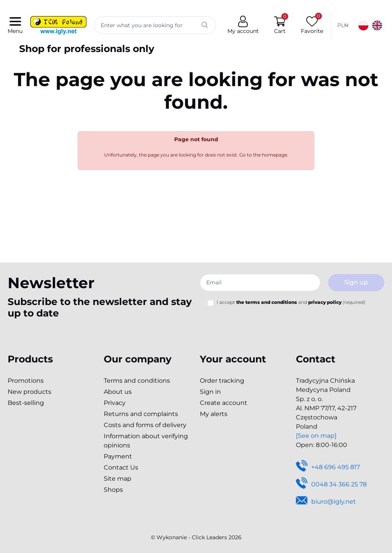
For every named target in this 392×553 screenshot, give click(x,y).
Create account (223, 402)
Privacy (115, 402)
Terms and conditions (137, 380)
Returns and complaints (141, 414)
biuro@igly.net (326, 502)
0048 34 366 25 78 (331, 484)
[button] (279, 25)
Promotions (26, 380)
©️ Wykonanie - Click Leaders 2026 (196, 537)
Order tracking (222, 380)
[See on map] (316, 435)
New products (29, 391)
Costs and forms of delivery (145, 425)
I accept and (291, 302)
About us (118, 391)
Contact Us (121, 467)
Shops (113, 489)
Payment (118, 456)
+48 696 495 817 (328, 467)
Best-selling (26, 402)
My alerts (213, 414)
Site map (117, 478)
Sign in (210, 391)
